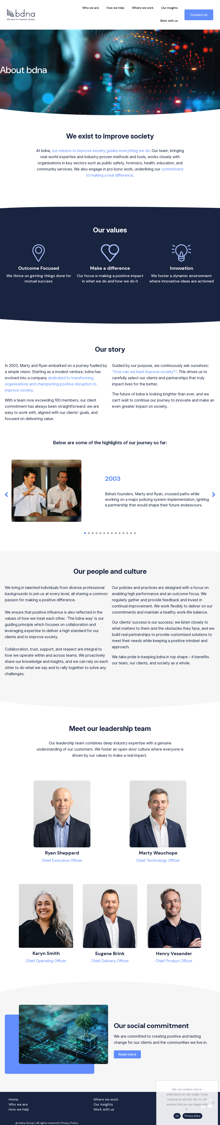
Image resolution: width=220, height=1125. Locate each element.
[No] (213, 1103)
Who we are (90, 8)
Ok (177, 1115)
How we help (115, 8)
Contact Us (199, 15)
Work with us (169, 21)
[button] (6, 494)
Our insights (169, 8)
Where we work (143, 8)
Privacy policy (192, 1115)
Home (13, 1099)
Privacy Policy (69, 1123)
